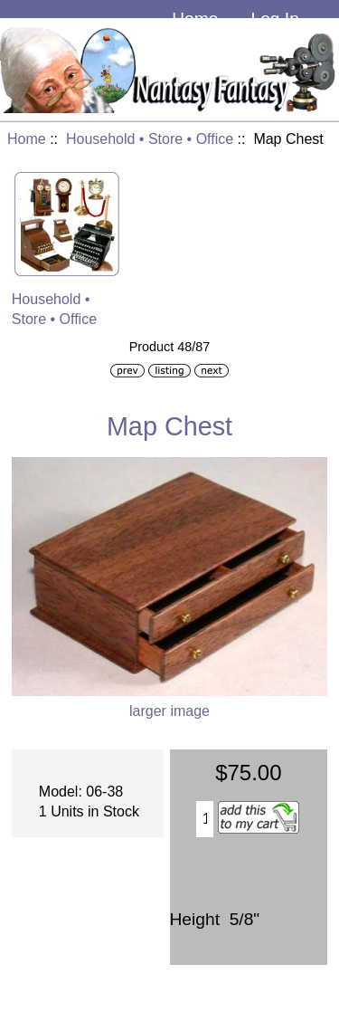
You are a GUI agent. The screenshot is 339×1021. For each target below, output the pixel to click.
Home (195, 18)
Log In (274, 18)
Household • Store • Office (149, 139)
